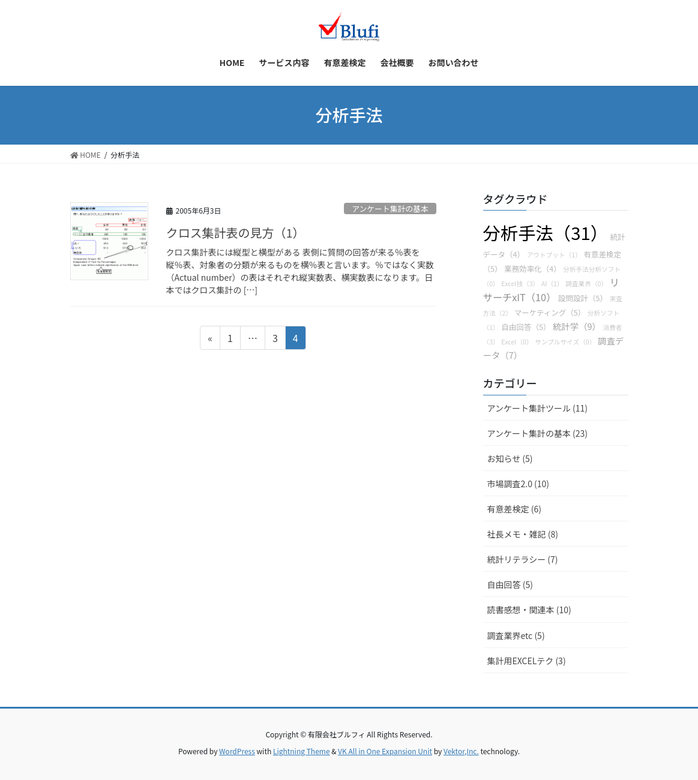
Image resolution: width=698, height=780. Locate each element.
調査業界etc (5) (516, 635)
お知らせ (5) (510, 458)
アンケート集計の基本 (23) (537, 433)
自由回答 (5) (510, 584)
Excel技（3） (520, 283)
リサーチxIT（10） (551, 289)
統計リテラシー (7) (522, 559)
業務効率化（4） (532, 268)
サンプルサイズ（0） (565, 341)
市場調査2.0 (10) (518, 484)
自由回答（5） (525, 326)
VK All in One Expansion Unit (385, 751)
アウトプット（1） (554, 254)
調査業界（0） (586, 283)
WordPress (237, 751)
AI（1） (552, 283)
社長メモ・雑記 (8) (522, 534)
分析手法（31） (546, 232)
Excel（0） (516, 341)
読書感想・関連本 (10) (529, 610)
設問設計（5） (582, 298)
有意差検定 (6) (514, 509)
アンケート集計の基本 (390, 208)
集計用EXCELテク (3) (526, 661)
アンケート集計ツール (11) (537, 408)
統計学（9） (577, 326)
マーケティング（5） (550, 312)
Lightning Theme (301, 751)
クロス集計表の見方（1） (235, 232)
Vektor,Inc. (461, 751)
